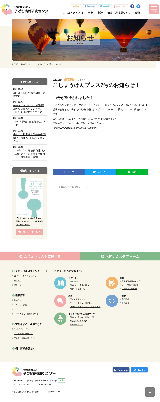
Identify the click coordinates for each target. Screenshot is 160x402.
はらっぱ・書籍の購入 (79, 285)
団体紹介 (17, 281)
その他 (123, 296)
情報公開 (17, 285)
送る (134, 172)
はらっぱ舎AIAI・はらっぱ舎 (82, 317)
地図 (62, 381)
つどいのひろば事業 (78, 321)
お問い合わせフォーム (122, 256)
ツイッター (102, 172)
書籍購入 (106, 6)
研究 (90, 12)
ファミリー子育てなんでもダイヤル (85, 307)
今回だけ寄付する (21, 329)
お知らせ (24, 64)
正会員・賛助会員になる (24, 338)
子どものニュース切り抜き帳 (26, 314)
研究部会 (74, 282)
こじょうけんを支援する (42, 256)
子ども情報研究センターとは (31, 271)
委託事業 (125, 299)
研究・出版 (73, 278)
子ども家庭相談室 (77, 299)
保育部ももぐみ (76, 324)
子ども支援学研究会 (130, 285)
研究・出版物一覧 (77, 289)
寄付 (77, 6)
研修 (137, 12)
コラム (17, 309)
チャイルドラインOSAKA (81, 303)
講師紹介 (91, 6)
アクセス (122, 6)
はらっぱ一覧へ (31, 231)
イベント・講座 (20, 305)
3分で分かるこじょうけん (25, 276)
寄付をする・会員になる (28, 324)
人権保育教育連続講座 (131, 281)
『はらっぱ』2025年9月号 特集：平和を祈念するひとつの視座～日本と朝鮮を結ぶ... (29, 221)
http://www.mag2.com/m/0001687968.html (75, 128)
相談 (99, 12)
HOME (15, 64)
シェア (71, 172)
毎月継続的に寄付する (23, 334)
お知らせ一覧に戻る (70, 187)
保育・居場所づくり (118, 12)
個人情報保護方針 (25, 348)
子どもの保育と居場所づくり (81, 314)
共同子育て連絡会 (129, 289)
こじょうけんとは (72, 12)
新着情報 (20, 295)
